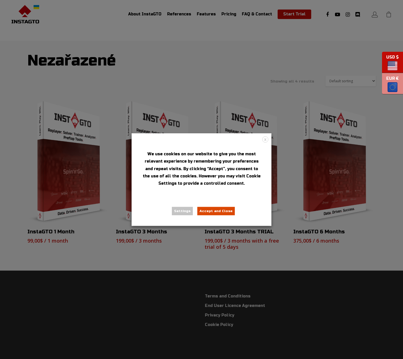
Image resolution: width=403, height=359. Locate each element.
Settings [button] (182, 211)
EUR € (390, 85)
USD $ (390, 64)
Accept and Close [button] (216, 211)
